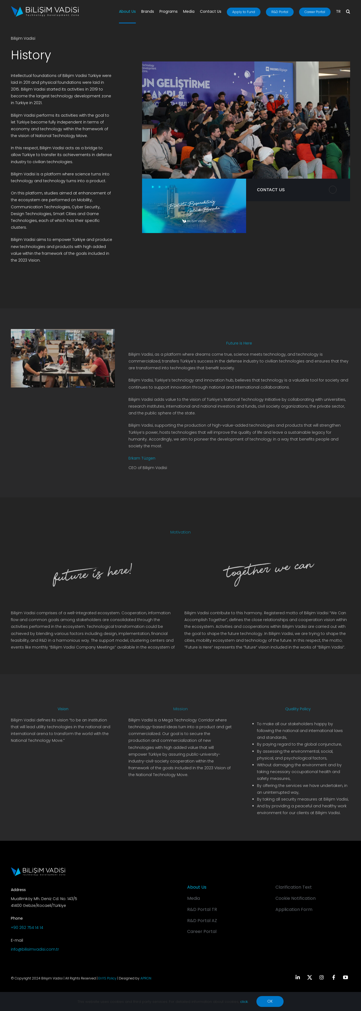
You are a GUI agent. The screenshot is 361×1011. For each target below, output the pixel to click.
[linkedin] (297, 977)
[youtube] (345, 977)
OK (270, 1001)
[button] (348, 12)
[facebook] (333, 977)
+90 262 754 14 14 (27, 927)
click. (244, 1001)
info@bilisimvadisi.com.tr (35, 949)
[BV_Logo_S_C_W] (45, 8)
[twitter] (309, 977)
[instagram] (321, 977)
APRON (145, 978)
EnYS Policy (107, 978)
